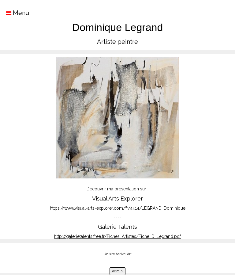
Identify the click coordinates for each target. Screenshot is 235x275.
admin (117, 271)
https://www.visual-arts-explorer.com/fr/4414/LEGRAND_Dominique (117, 208)
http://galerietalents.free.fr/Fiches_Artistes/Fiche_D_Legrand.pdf (117, 236)
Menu (14, 13)
